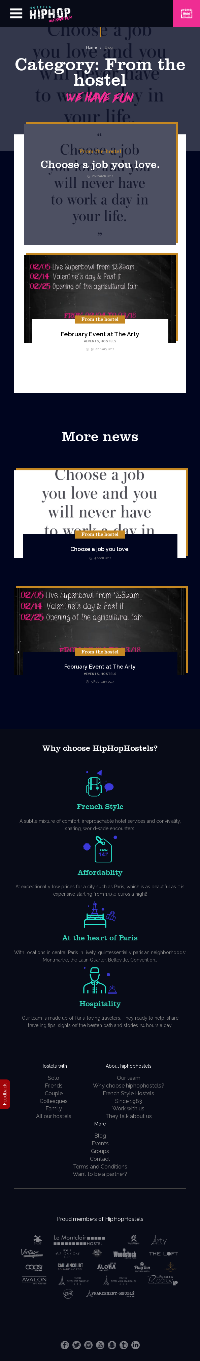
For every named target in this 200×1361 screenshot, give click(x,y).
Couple (54, 1093)
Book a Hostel (186, 9)
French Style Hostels (128, 1093)
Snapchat (112, 1345)
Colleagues (54, 1101)
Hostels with (53, 1066)
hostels (108, 341)
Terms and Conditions (100, 1166)
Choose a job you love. (100, 164)
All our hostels (53, 1116)
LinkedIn (135, 1345)
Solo (53, 1078)
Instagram (88, 1345)
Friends (54, 1085)
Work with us (128, 1108)
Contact (100, 1159)
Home (91, 47)
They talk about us (128, 1116)
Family (53, 1108)
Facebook (65, 1345)
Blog (109, 47)
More (100, 1123)
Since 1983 (128, 1101)
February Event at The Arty (100, 334)
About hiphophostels (129, 1066)
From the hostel (100, 151)
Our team (128, 1078)
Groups (100, 1151)
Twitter (76, 1345)
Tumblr (124, 1345)
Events (92, 341)
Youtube (100, 1345)
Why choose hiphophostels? (128, 1085)
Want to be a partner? (100, 1174)
